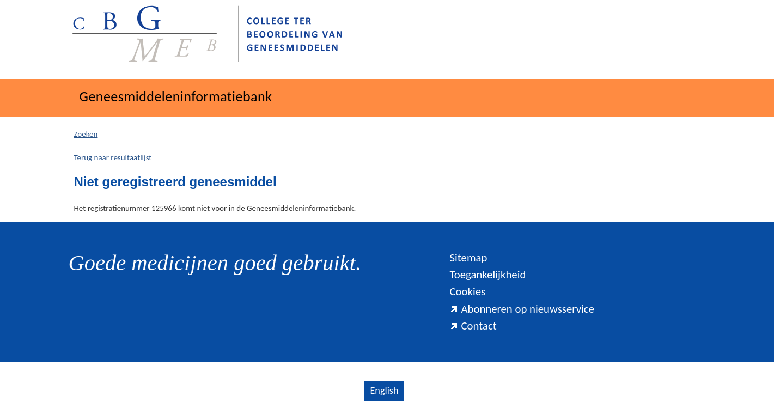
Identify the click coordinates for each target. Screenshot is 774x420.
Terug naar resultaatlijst (113, 157)
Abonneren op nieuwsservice (521, 309)
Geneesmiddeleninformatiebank (176, 96)
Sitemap (468, 258)
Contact (472, 326)
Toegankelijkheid (487, 274)
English (384, 391)
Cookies (467, 291)
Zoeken (86, 134)
